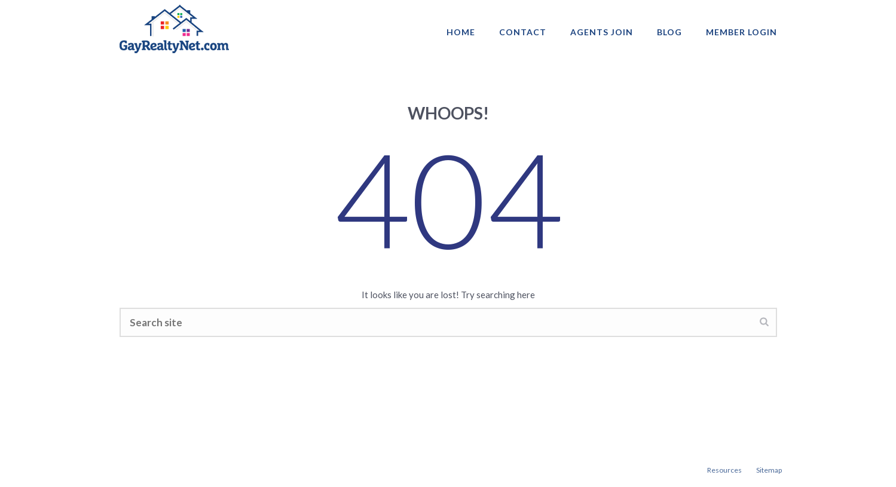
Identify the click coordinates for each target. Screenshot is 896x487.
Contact (522, 32)
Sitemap (769, 469)
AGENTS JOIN (601, 32)
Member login (741, 32)
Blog (669, 32)
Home (461, 32)
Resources (724, 469)
